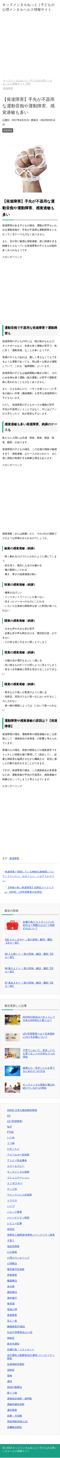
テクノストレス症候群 (19, 1194)
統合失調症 (13, 1343)
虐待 (9, 1381)
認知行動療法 (14, 1387)
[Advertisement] (30, 48)
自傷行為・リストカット (20, 1349)
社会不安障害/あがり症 (19, 1332)
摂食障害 (12, 1275)
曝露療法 (12, 1280)
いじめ (11, 1137)
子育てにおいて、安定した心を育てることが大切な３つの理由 (39, 1053)
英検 (9, 1375)
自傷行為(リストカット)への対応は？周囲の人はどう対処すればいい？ (39, 925)
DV (9, 1115)
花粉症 (11, 1370)
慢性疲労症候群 (15, 1269)
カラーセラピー (15, 1166)
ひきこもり (13, 1149)
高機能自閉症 (14, 1427)
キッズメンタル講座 (18, 1172)
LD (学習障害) (15, 1121)
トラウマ (12, 1200)
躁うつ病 (12, 1393)
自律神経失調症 (15, 1364)
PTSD (10, 1132)
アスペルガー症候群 (18, 1154)
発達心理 (12, 1309)
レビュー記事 (14, 1223)
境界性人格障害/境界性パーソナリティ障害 (31, 1235)
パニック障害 (14, 1212)
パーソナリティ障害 (18, 1217)
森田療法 (12, 1292)
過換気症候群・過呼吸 (19, 1398)
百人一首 (12, 1321)
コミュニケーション (18, 1177)
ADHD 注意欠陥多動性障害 (22, 1110)
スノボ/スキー (15, 1183)
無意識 (11, 1303)
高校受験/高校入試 (17, 1421)
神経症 (11, 1338)
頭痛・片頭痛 (14, 1415)
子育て (11, 1240)
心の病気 (12, 1252)
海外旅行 (12, 1298)
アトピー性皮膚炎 (17, 1160)
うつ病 (11, 1143)
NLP (9, 1126)
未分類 (11, 1286)
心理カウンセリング (18, 1258)
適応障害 (12, 1410)
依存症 (11, 1229)
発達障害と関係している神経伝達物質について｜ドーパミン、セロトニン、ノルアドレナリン (28, 876)
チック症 (12, 1189)
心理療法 (12, 1263)
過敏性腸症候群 (15, 1404)
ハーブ (11, 1206)
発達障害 (7, 130)
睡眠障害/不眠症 (16, 1326)
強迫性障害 (13, 1246)
